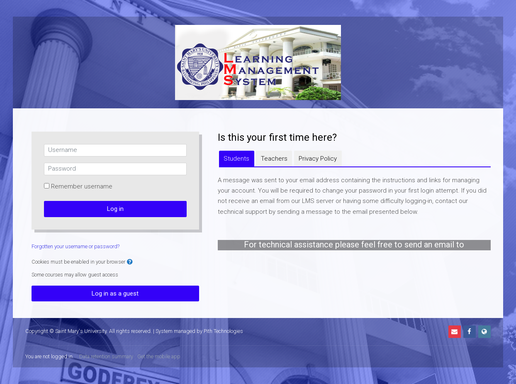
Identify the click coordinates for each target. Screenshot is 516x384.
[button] (130, 262)
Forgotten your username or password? (75, 246)
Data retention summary (106, 356)
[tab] (236, 158)
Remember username (81, 186)
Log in (115, 209)
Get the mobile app (158, 356)
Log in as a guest (115, 293)
